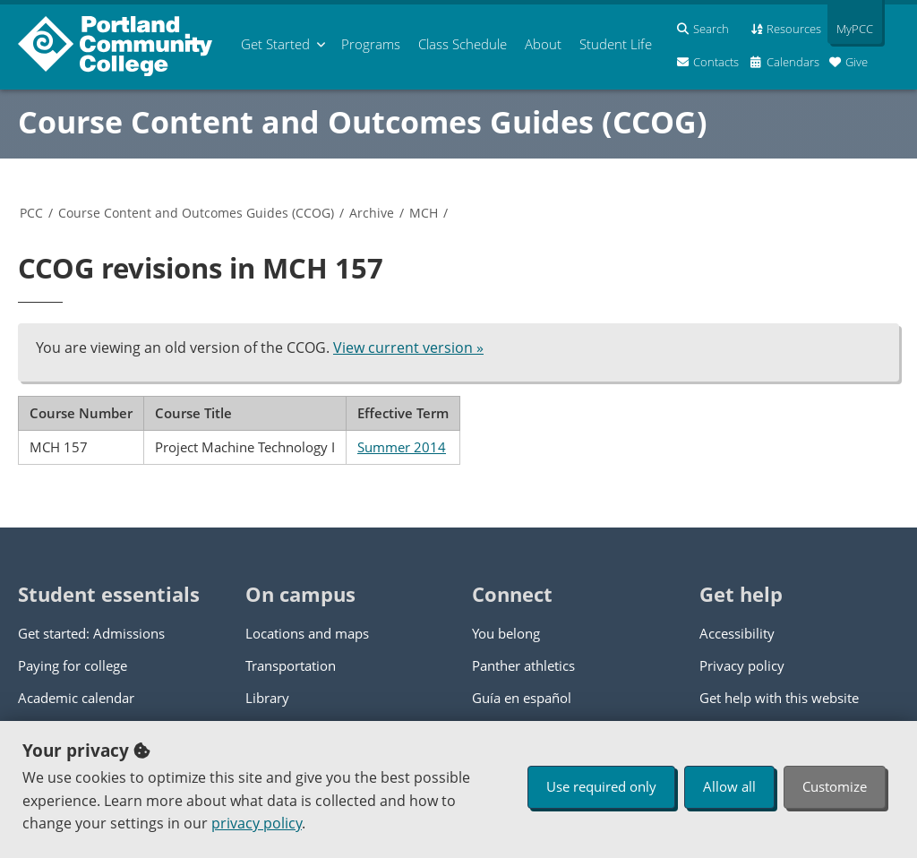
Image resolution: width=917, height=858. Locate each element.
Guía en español (521, 698)
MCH (423, 212)
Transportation (290, 665)
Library (267, 698)
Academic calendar (76, 698)
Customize (834, 786)
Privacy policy (741, 665)
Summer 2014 (401, 447)
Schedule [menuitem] (462, 44)
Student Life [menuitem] (615, 44)
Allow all (729, 786)
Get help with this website (779, 698)
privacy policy (256, 823)
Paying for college (72, 665)
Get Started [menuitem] (275, 44)
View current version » (408, 347)
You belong (506, 633)
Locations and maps (307, 633)
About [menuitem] (543, 44)
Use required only (601, 786)
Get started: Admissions (91, 633)
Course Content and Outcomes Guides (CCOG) (362, 121)
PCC (31, 212)
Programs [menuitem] (370, 44)
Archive (371, 212)
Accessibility (737, 633)
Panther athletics (523, 665)
